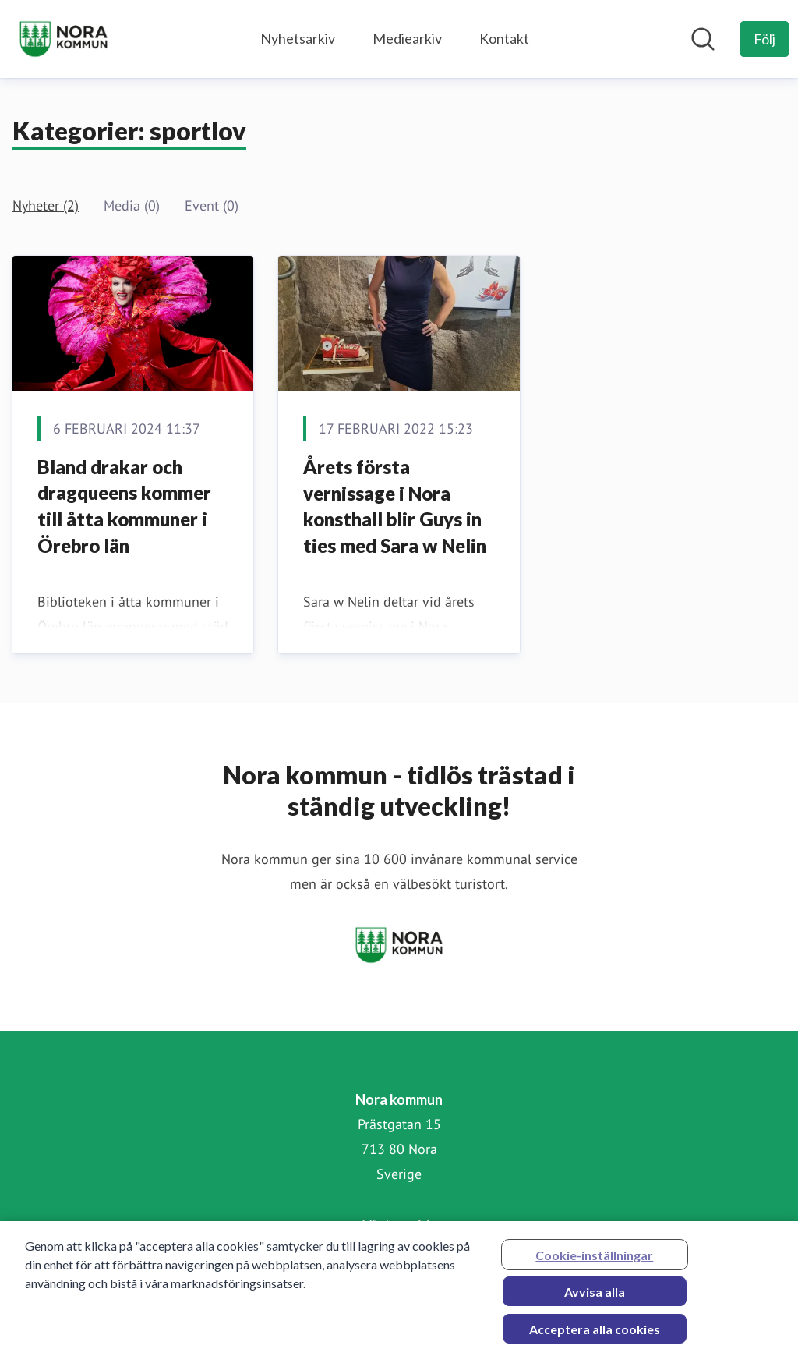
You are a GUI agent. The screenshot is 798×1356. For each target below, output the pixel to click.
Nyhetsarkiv (297, 38)
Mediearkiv (407, 38)
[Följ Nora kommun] (764, 39)
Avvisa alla (594, 1298)
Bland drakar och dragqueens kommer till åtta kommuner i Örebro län (124, 506)
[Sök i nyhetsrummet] (702, 39)
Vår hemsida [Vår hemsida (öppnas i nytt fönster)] (399, 1224)
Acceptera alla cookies (594, 1335)
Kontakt (504, 38)
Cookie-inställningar (594, 1261)
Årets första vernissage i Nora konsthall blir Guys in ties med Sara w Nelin (394, 506)
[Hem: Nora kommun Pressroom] (63, 39)
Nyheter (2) (45, 205)
